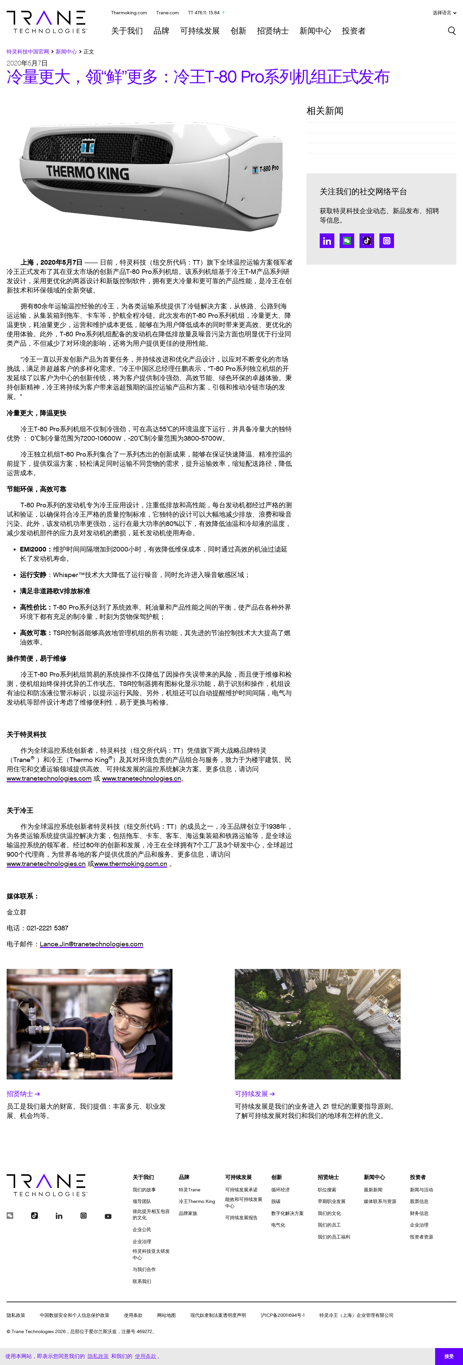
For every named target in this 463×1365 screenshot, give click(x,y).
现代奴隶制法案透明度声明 (218, 1315)
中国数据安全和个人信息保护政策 (74, 1315)
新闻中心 (315, 31)
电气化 (278, 1225)
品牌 (161, 31)
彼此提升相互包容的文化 (151, 1214)
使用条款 (133, 1315)
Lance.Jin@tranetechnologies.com (91, 944)
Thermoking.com (129, 13)
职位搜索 (327, 1190)
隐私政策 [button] (98, 1356)
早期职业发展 (332, 1201)
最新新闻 (373, 1190)
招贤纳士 (273, 31)
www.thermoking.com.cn (130, 864)
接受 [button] (449, 1356)
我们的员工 (329, 1225)
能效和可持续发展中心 (243, 1202)
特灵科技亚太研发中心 (151, 1254)
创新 (238, 31)
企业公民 (142, 1230)
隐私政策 (16, 1315)
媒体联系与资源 (380, 1201)
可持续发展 (200, 31)
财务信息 (419, 1213)
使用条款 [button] (145, 1356)
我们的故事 (144, 1190)
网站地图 (166, 1315)
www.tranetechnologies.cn (141, 778)
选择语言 (444, 13)
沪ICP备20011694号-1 (283, 1315)
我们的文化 (329, 1213)
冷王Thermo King (197, 1201)
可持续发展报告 (241, 1218)
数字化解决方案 (287, 1213)
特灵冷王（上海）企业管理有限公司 (356, 1315)
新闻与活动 (421, 1190)
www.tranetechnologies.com (49, 778)
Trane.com (167, 13)
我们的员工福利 (334, 1237)
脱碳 (276, 1201)
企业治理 (142, 1241)
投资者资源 (421, 1237)
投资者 (354, 31)
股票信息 (419, 1201)
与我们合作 (144, 1269)
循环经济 (280, 1190)
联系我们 (142, 1281)
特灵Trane (189, 1190)
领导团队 (142, 1201)
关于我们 (127, 31)
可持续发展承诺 (241, 1190)
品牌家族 (188, 1213)
